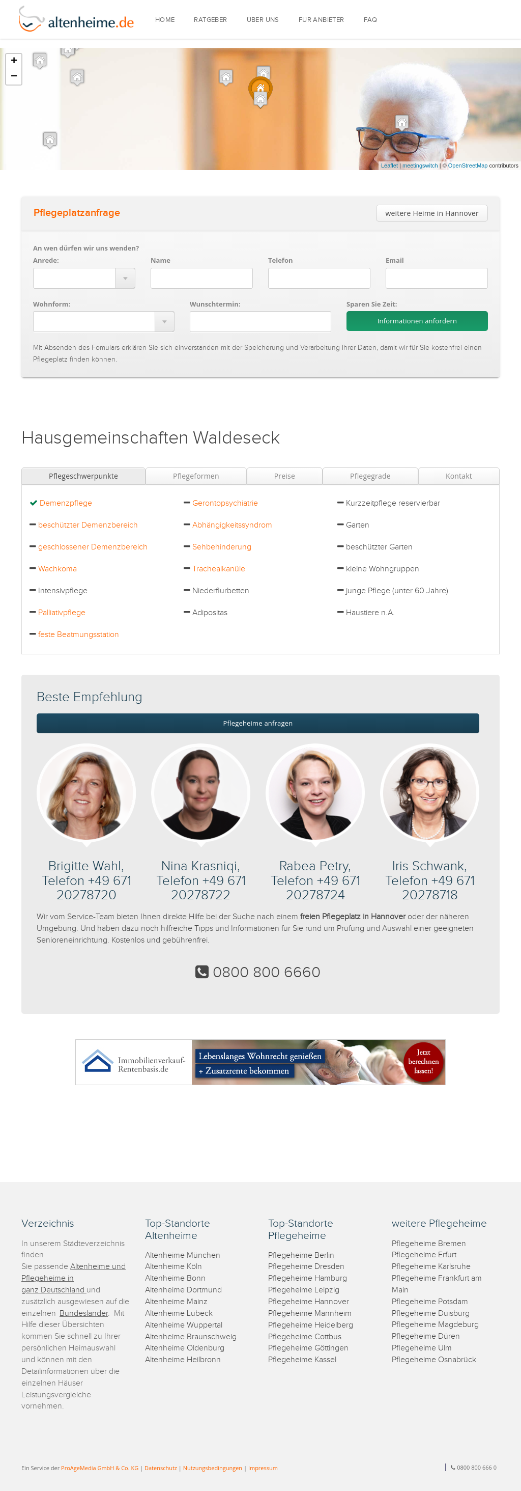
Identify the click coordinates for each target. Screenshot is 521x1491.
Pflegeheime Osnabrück (434, 1360)
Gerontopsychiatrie (225, 503)
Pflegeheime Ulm (422, 1348)
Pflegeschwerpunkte (83, 476)
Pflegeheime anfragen (258, 723)
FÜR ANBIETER (321, 20)
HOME (165, 20)
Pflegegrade (370, 476)
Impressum (263, 1468)
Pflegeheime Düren (426, 1336)
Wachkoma (57, 569)
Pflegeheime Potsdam (430, 1302)
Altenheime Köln (173, 1267)
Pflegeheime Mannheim (310, 1313)
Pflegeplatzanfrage (77, 213)
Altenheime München (182, 1255)
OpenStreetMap (468, 165)
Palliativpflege (61, 613)
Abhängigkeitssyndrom (232, 525)
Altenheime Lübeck (179, 1313)
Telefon (280, 260)
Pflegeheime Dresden (306, 1267)
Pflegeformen (196, 476)
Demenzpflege (66, 503)
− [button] (14, 77)
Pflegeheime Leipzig (303, 1290)
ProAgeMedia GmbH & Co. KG (99, 1468)
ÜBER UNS (263, 20)
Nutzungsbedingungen (212, 1468)
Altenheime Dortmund (183, 1290)
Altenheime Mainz (176, 1302)
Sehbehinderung (221, 547)
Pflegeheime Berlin (301, 1255)
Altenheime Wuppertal (183, 1325)
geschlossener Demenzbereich (93, 547)
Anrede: (46, 260)
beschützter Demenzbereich (88, 525)
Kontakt (459, 476)
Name (160, 260)
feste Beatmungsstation (78, 635)
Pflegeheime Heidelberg (310, 1325)
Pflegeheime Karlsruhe (431, 1267)
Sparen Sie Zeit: (371, 304)
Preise (284, 476)
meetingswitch (420, 165)
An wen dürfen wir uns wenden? (86, 248)
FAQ (371, 20)
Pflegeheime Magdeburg (435, 1325)
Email (395, 260)
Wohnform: (51, 304)
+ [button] (14, 61)
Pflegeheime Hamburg (307, 1278)
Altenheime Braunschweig (191, 1337)
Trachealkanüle (218, 569)
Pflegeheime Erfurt (424, 1255)
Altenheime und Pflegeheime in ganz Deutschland (73, 1278)
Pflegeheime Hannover (308, 1302)
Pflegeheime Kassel (302, 1360)
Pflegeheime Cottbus (304, 1337)
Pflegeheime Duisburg (431, 1313)
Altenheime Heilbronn (183, 1360)
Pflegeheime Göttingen (308, 1348)
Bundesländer (84, 1313)
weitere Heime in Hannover (432, 213)
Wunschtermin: (215, 304)
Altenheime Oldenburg (184, 1348)
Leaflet (389, 165)
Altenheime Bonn (175, 1278)
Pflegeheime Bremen (429, 1244)
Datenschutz (160, 1468)
